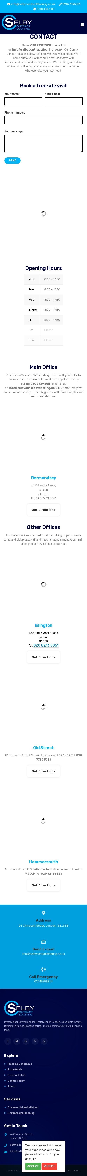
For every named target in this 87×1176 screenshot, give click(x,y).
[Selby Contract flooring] (43, 214)
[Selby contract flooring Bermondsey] (43, 437)
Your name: (12, 93)
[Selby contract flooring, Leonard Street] (43, 707)
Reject (49, 1166)
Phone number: (14, 112)
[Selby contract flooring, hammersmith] (43, 821)
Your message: (14, 131)
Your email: (52, 93)
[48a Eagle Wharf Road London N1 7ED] (43, 584)
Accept (33, 1166)
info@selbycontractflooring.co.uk (37, 49)
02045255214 (19, 1144)
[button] (82, 25)
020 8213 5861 (46, 645)
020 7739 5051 (40, 45)
